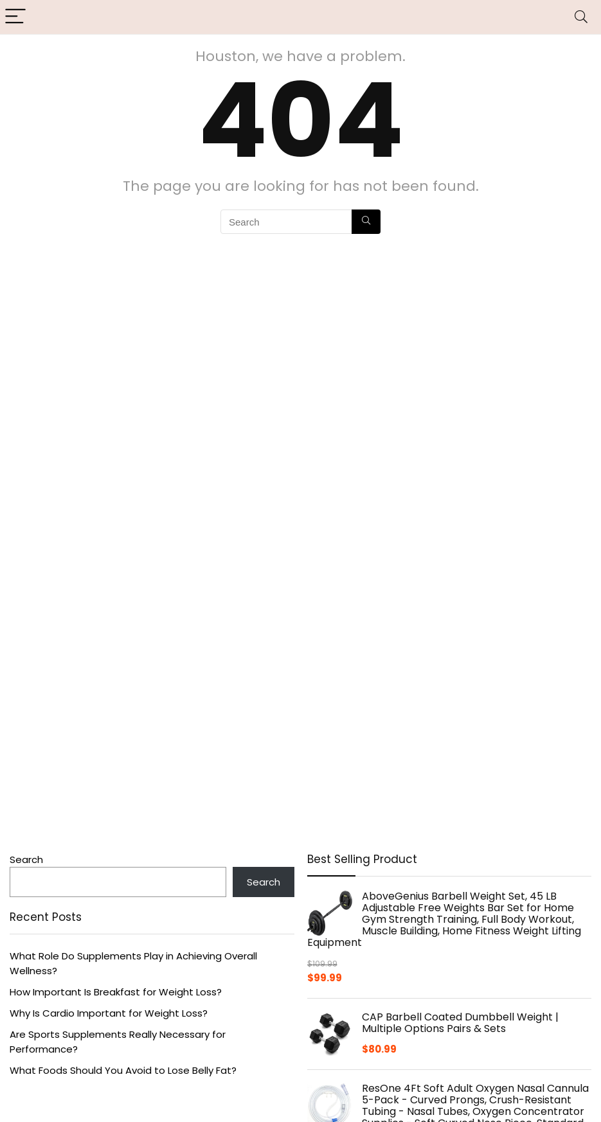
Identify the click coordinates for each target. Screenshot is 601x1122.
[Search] (581, 17)
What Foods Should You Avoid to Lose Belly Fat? (123, 1070)
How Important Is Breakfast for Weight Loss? (116, 992)
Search (26, 859)
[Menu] (15, 17)
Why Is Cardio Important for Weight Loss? (109, 1013)
